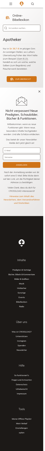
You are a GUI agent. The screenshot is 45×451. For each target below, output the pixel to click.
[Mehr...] (11, 4)
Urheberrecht (22, 389)
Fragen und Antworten (22, 380)
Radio (21, 306)
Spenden (22, 345)
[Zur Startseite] (21, 3)
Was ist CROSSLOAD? (22, 332)
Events (22, 297)
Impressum (21, 393)
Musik (21, 283)
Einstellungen (22, 428)
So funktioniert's (21, 375)
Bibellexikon (21, 302)
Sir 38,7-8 (14, 48)
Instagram (21, 341)
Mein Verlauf (21, 423)
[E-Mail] (21, 150)
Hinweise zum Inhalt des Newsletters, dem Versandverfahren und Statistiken (22, 199)
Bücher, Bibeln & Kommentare (21, 274)
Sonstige (22, 293)
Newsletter (22, 350)
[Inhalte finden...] (32, 4)
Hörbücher (21, 288)
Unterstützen (22, 336)
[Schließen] (39, 91)
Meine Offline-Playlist (21, 419)
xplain (21, 432)
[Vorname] (21, 157)
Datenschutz (21, 384)
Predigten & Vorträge (21, 270)
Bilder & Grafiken (21, 279)
